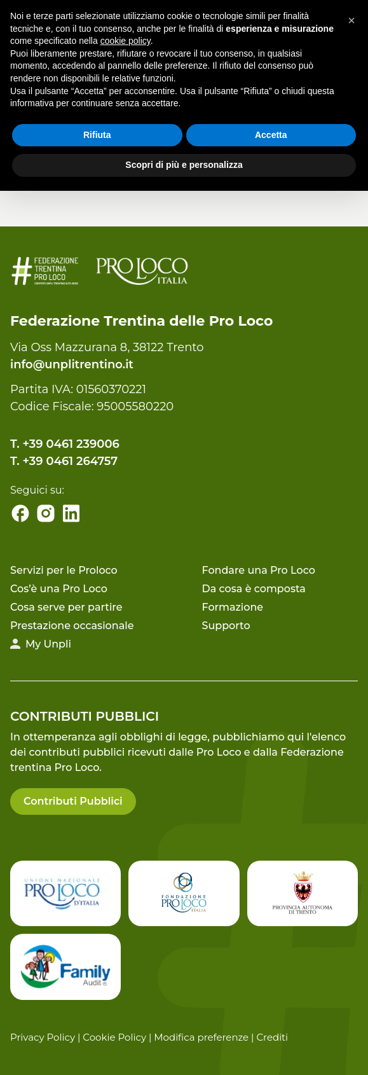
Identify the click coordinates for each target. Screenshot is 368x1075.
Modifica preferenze (201, 1037)
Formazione (233, 607)
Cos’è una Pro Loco (58, 589)
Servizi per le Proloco (64, 570)
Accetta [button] (271, 135)
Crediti (272, 1037)
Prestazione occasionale (71, 626)
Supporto (226, 626)
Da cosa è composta (254, 589)
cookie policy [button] (125, 41)
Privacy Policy (42, 1037)
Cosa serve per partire (66, 607)
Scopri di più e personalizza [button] (183, 165)
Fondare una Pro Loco (258, 570)
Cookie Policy (114, 1037)
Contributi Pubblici (73, 801)
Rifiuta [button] (97, 135)
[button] (351, 20)
